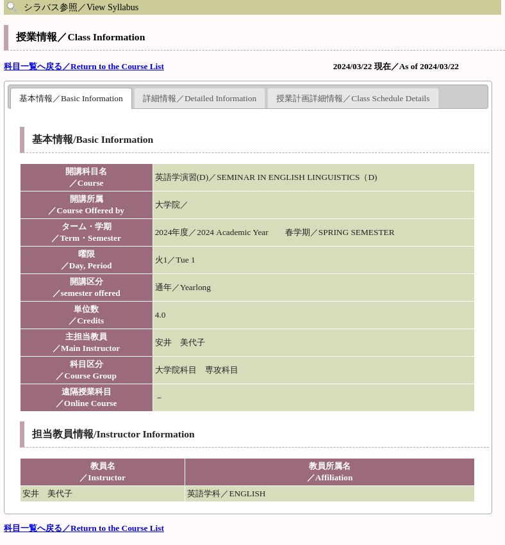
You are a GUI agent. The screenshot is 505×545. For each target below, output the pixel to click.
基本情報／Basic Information (71, 98)
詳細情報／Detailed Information (199, 98)
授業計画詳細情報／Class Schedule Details (352, 98)
